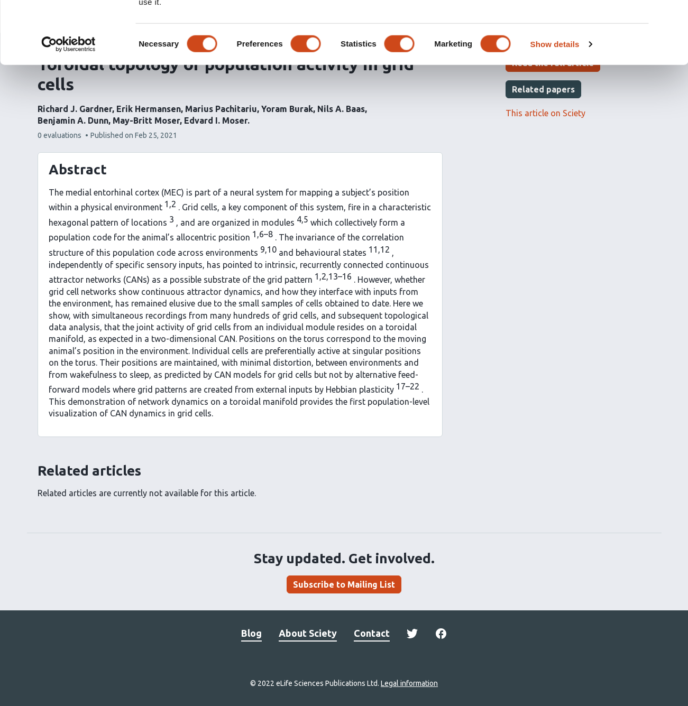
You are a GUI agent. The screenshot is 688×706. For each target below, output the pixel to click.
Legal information (409, 683)
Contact (372, 633)
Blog (251, 633)
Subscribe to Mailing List (344, 584)
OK (573, 25)
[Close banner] (671, 16)
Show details (555, 93)
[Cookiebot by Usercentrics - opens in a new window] (68, 94)
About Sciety (308, 633)
